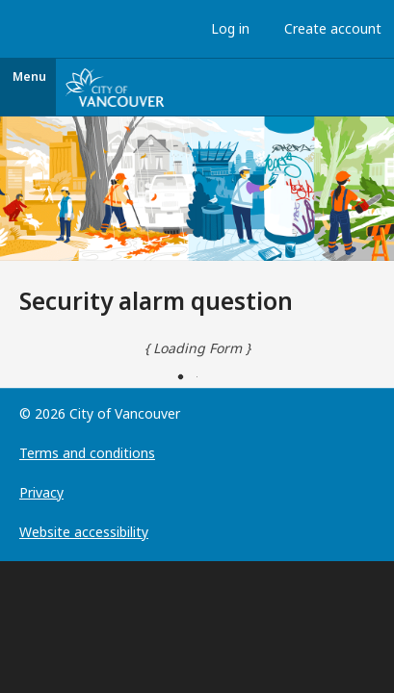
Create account (328, 28)
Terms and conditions (87, 453)
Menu (29, 76)
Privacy (41, 492)
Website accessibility (83, 532)
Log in (225, 28)
